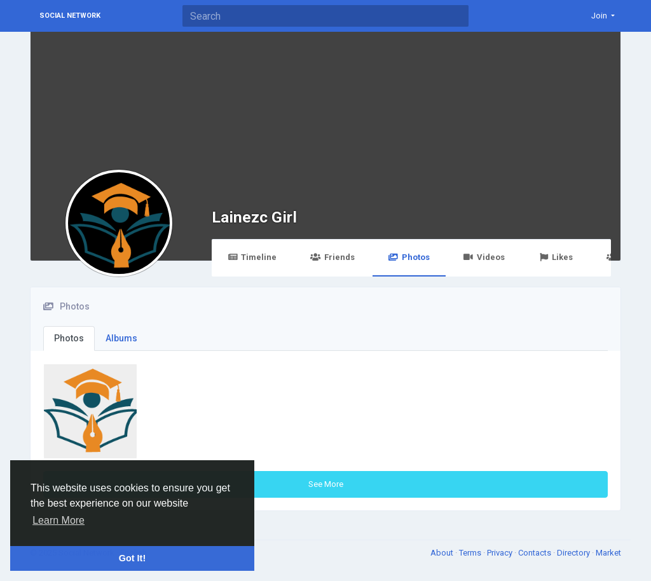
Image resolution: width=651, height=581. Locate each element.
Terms (471, 552)
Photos (409, 257)
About (442, 552)
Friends (332, 257)
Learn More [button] (58, 520)
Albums (121, 338)
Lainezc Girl (254, 217)
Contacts (535, 552)
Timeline (252, 257)
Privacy (500, 552)
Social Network (69, 15)
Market (608, 552)
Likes (555, 257)
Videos (484, 257)
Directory (574, 552)
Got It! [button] (132, 558)
